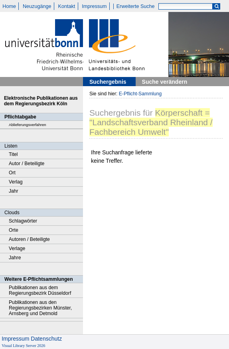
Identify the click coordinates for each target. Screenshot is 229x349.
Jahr (13, 191)
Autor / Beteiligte (26, 163)
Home (9, 6)
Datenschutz (46, 338)
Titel (13, 154)
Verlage (17, 248)
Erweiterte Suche (135, 6)
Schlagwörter (23, 221)
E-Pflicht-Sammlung (140, 94)
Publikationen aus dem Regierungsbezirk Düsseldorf (40, 290)
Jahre (15, 257)
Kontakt (66, 6)
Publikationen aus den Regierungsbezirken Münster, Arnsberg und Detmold (40, 308)
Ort (12, 172)
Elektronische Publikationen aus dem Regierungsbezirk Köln (41, 100)
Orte (13, 230)
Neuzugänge (37, 6)
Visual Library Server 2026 (23, 345)
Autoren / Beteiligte (29, 239)
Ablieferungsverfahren (27, 124)
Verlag (16, 182)
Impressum (94, 6)
